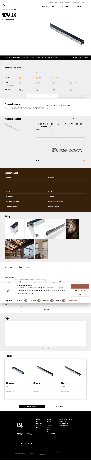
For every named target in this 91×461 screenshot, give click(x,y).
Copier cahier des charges (79, 156)
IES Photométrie (51, 197)
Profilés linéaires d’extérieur (8, 20)
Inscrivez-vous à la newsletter (65, 420)
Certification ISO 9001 (63, 426)
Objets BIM (50, 192)
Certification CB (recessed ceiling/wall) (55, 202)
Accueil (3, 10)
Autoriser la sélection (80, 448)
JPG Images (8, 178)
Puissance (7, 73)
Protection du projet (63, 424)
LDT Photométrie (9, 197)
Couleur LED (7, 78)
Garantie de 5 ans (62, 422)
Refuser (80, 452)
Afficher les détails (72, 458)
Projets (54, 6)
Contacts (82, 2)
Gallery (32, 58)
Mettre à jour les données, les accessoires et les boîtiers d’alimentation (73, 96)
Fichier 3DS (8, 192)
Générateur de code (7, 58)
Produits (44, 6)
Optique (6, 83)
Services (61, 2)
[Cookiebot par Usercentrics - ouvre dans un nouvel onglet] (8, 458)
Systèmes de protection (75, 2)
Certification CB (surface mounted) (12, 202)
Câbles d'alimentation (9, 90)
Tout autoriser (80, 443)
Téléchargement (77, 6)
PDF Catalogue (51, 178)
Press (37, 428)
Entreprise (51, 2)
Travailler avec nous (51, 434)
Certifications (67, 2)
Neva (12, 10)
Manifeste (56, 2)
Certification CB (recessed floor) (12, 207)
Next (49, 350)
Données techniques (16, 58)
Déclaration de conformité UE (53, 207)
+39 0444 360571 (30, 435)
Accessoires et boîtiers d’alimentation (44, 58)
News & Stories (64, 6)
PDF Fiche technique (10, 183)
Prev (42, 350)
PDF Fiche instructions (52, 183)
